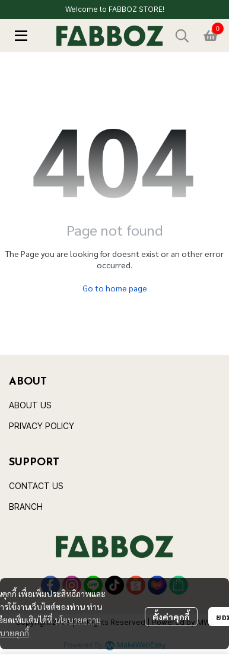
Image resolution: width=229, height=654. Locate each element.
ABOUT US (30, 405)
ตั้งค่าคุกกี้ (171, 616)
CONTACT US (36, 486)
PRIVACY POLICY (41, 426)
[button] (182, 36)
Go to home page (114, 287)
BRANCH (26, 506)
